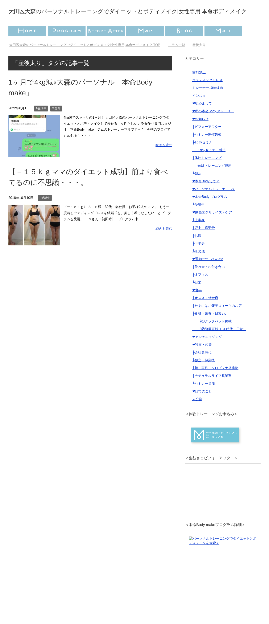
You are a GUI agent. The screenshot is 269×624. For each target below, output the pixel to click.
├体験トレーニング (207, 169)
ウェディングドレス (207, 92)
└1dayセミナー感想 (208, 162)
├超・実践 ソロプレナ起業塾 (215, 380)
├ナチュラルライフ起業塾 (212, 387)
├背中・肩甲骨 (203, 239)
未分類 (56, 120)
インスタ (199, 107)
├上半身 (198, 232)
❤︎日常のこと (202, 403)
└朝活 (196, 185)
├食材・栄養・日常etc (209, 325)
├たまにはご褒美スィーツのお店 (217, 317)
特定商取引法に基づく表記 (160, 604)
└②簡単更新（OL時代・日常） (219, 341)
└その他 (198, 263)
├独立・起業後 (203, 372)
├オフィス (200, 286)
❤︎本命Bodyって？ (205, 193)
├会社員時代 (201, 364)
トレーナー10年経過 (207, 99)
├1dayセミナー (203, 154)
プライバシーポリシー (108, 604)
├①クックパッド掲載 (212, 333)
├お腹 (196, 247)
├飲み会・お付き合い (208, 278)
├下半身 (198, 255)
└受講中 (41, 120)
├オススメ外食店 (205, 309)
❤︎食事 (197, 302)
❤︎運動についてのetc (207, 271)
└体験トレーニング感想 (212, 177)
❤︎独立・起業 (202, 356)
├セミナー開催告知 (207, 146)
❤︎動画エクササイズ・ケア (212, 224)
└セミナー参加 (203, 395)
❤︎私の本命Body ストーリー (213, 123)
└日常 (196, 294)
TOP (84, 56)
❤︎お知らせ (200, 130)
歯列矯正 (199, 84)
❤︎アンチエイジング (207, 348)
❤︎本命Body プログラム (209, 208)
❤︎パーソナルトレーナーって (213, 201)
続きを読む (164, 157)
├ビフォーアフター (207, 138)
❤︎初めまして (202, 115)
